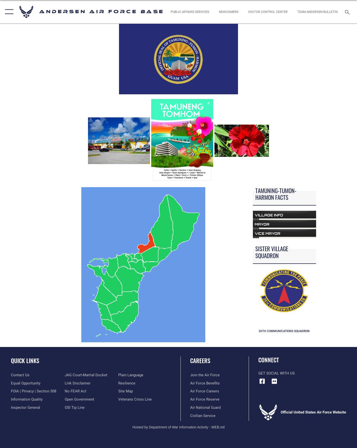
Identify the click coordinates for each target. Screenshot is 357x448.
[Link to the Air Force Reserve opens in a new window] (204, 399)
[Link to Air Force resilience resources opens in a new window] (126, 383)
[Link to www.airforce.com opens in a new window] (205, 375)
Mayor (262, 224)
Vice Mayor (267, 233)
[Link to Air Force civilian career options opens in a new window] (202, 416)
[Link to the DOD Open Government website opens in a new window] (79, 399)
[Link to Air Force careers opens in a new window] (204, 391)
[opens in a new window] (190, 12)
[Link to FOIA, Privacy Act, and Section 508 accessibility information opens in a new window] (33, 391)
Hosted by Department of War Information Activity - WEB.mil (178, 427)
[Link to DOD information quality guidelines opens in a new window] (27, 399)
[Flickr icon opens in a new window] (274, 381)
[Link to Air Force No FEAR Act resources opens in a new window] (75, 391)
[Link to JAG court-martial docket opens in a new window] (86, 375)
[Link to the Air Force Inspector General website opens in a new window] (25, 407)
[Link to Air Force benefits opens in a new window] (205, 383)
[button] (8, 12)
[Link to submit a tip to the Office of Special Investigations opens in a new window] (75, 407)
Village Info (269, 215)
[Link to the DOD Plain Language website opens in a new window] (130, 375)
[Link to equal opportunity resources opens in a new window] (25, 383)
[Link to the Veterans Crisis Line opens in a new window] (135, 399)
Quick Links (25, 360)
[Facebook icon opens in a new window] (262, 381)
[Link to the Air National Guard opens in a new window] (205, 407)
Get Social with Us (276, 373)
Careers (200, 360)
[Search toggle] (348, 11)
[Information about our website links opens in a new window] (77, 383)
